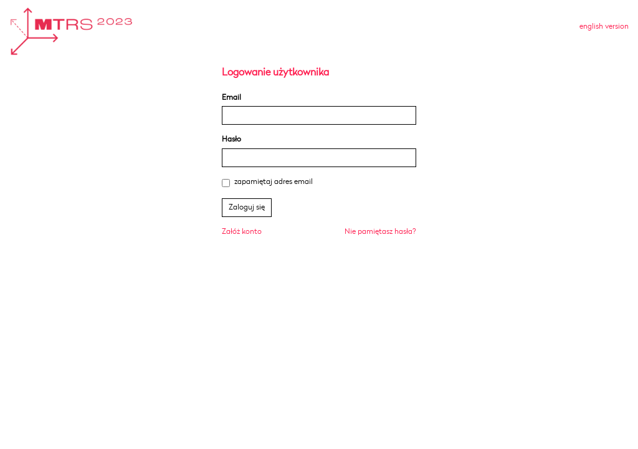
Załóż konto (242, 231)
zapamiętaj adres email (267, 182)
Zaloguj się (247, 207)
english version (604, 26)
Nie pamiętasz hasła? (380, 231)
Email (231, 97)
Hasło (231, 139)
